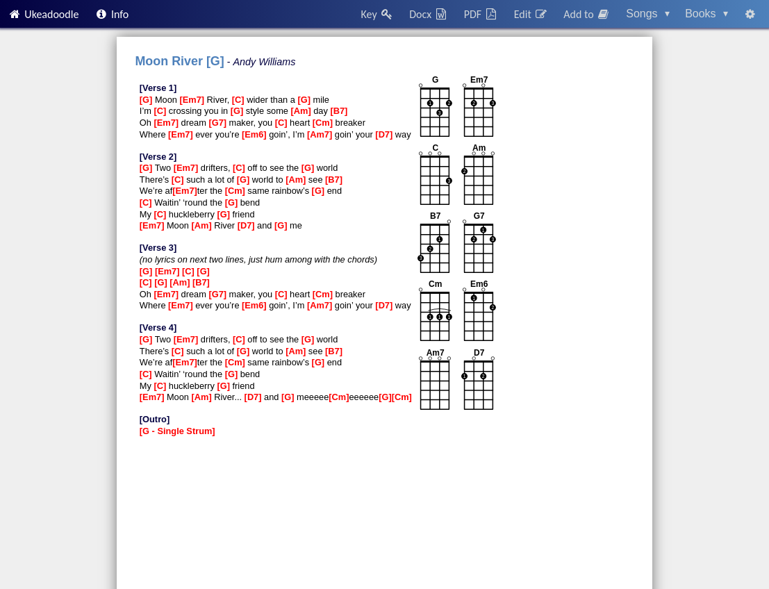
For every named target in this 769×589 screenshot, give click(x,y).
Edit (531, 14)
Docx (428, 14)
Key (377, 14)
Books (706, 13)
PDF (481, 14)
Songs (648, 13)
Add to (587, 14)
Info (111, 14)
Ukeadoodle (43, 14)
